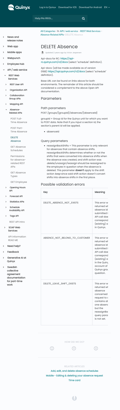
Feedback (13, 252)
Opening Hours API (17, 189)
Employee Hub (15, 64)
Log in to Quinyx (47, 7)
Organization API (18, 90)
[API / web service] (67, 31)
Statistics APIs (16, 201)
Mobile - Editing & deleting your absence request (74, 375)
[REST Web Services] (90, 31)
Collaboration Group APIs (16, 97)
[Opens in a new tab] (74, 398)
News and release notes (15, 38)
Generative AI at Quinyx (16, 259)
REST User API (16, 84)
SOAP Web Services (14, 229)
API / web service (17, 70)
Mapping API (16, 104)
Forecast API (16, 196)
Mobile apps (14, 52)
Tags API (14, 216)
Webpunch (13, 58)
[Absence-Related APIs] (52, 34)
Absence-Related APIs (15, 111)
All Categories (48, 31)
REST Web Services (13, 77)
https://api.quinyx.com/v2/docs (66, 71)
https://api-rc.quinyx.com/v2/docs (57, 60)
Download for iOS (67, 7)
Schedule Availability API (16, 209)
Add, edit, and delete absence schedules (74, 371)
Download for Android (90, 7)
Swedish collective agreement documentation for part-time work (16, 275)
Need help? (14, 246)
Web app (12, 46)
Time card (74, 380)
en (106, 7)
